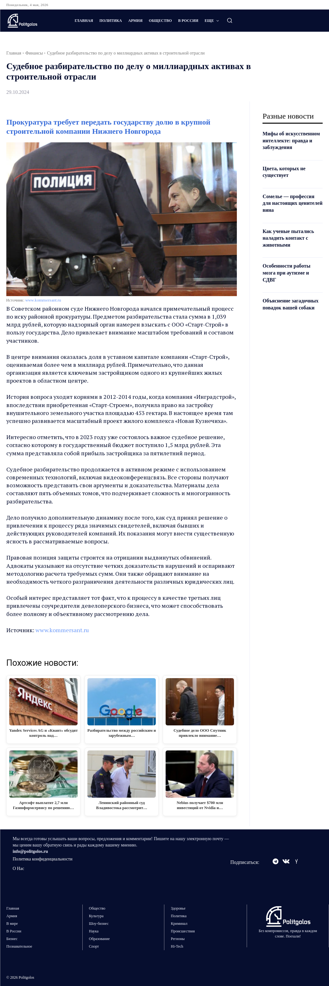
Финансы (34, 53)
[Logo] (34, 21)
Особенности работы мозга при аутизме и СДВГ (289, 279)
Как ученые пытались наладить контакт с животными (291, 245)
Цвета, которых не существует (286, 178)
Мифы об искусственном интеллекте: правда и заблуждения (290, 143)
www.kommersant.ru (43, 300)
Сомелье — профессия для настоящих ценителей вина (291, 210)
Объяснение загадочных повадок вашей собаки (289, 314)
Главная (13, 53)
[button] (229, 20)
